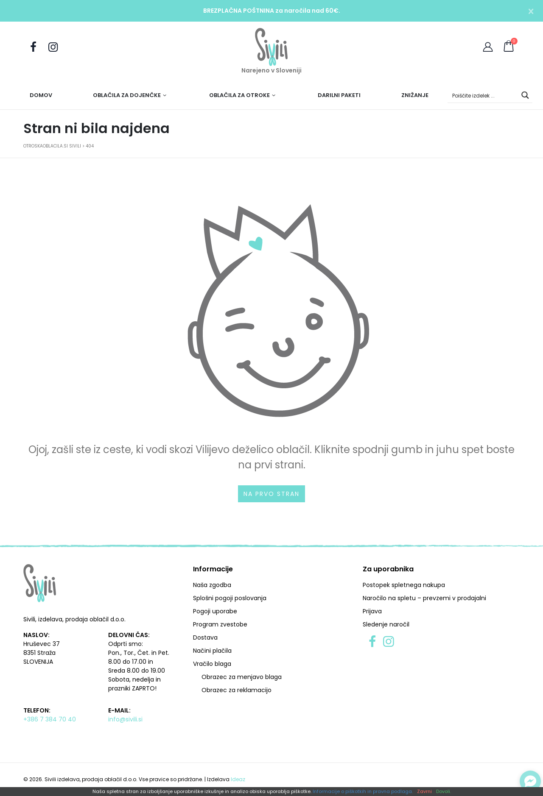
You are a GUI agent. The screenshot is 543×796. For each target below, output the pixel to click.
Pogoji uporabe (215, 611)
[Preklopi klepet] (530, 781)
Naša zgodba (212, 585)
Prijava (372, 611)
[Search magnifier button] (525, 95)
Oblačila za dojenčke (127, 95)
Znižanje (414, 95)
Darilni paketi (339, 95)
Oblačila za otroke (239, 95)
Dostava (205, 637)
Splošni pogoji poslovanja (229, 598)
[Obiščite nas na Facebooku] (33, 47)
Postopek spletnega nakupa (404, 585)
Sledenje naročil (386, 624)
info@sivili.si (125, 719)
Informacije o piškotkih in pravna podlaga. (363, 791)
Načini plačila (212, 650)
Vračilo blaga (212, 664)
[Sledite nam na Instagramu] (52, 47)
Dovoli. (443, 791)
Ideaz (238, 779)
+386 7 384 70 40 (49, 719)
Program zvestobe (220, 624)
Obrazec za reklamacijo (237, 690)
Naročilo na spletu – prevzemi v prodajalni (424, 598)
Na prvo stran (271, 494)
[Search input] (483, 95)
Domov (41, 95)
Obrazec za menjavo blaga (242, 677)
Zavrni (424, 791)
